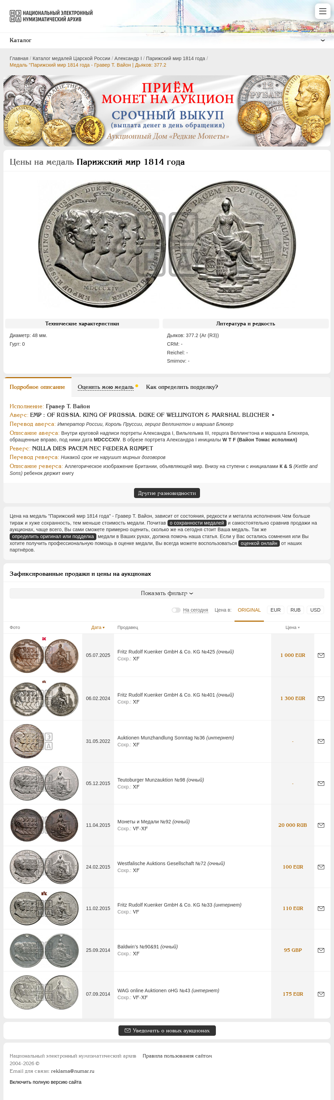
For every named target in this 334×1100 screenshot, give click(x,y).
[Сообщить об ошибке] (321, 655)
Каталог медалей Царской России (71, 58)
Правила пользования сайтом (177, 1056)
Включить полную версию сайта (46, 1082)
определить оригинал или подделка (53, 536)
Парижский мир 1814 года (175, 58)
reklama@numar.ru (72, 1071)
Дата (97, 627)
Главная (19, 58)
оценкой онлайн (259, 543)
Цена (291, 627)
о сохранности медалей (197, 523)
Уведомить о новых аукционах (171, 1030)
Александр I (128, 58)
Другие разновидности (167, 493)
